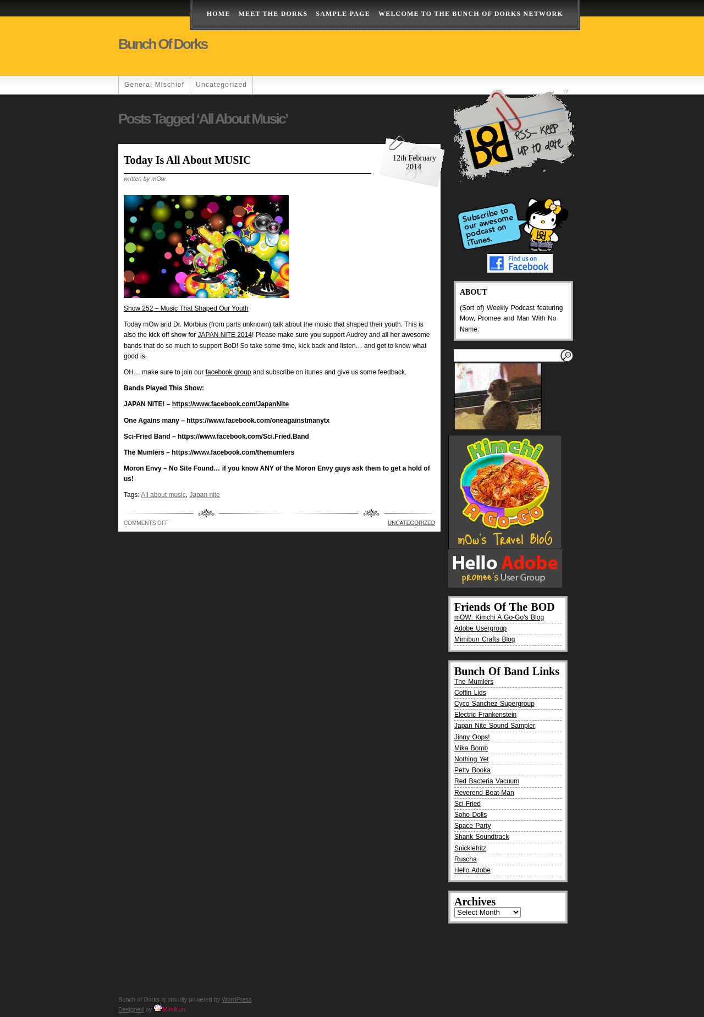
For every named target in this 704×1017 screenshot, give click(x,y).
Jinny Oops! (472, 737)
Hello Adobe (472, 870)
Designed (131, 1009)
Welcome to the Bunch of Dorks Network (470, 14)
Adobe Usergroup (480, 628)
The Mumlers (473, 682)
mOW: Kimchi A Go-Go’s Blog (499, 617)
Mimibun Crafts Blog (484, 639)
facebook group (228, 372)
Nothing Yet (471, 759)
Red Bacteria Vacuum (486, 781)
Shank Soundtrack (481, 837)
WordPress (236, 999)
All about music (163, 495)
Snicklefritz (470, 848)
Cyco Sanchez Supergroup (494, 704)
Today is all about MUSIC (187, 160)
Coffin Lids (470, 693)
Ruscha (465, 859)
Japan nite (204, 495)
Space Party (472, 826)
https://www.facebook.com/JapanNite (230, 404)
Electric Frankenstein (485, 714)
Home (218, 14)
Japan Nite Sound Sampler (494, 725)
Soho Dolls (470, 815)
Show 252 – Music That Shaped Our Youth (186, 308)
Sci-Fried (467, 804)
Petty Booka (472, 770)
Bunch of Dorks (162, 44)
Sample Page (343, 14)
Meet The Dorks (273, 14)
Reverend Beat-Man (484, 793)
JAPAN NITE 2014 (225, 335)
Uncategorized (221, 85)
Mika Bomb (471, 748)
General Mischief (154, 85)
